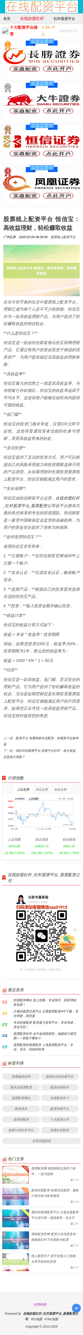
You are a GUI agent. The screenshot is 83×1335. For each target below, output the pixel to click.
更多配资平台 (68, 31)
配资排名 (21, 1108)
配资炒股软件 (59, 1087)
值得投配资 (21, 1119)
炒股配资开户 (59, 1098)
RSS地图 (36, 1319)
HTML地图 (51, 1319)
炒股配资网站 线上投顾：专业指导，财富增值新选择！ (44, 1002)
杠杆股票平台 (64, 18)
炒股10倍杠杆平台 (20, 1130)
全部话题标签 (41, 1141)
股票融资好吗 (21, 1076)
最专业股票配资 (21, 1087)
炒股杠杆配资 (59, 1130)
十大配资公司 (59, 1119)
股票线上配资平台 (63, 237)
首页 (6, 18)
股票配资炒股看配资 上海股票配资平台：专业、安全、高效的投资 (43, 1047)
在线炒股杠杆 (32, 18)
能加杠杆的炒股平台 (59, 1076)
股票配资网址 (21, 1098)
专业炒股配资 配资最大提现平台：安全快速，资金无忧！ (44, 1024)
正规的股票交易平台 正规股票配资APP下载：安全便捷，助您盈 (45, 1013)
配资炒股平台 (59, 1108)
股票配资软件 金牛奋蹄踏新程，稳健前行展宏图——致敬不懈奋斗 (44, 1035)
